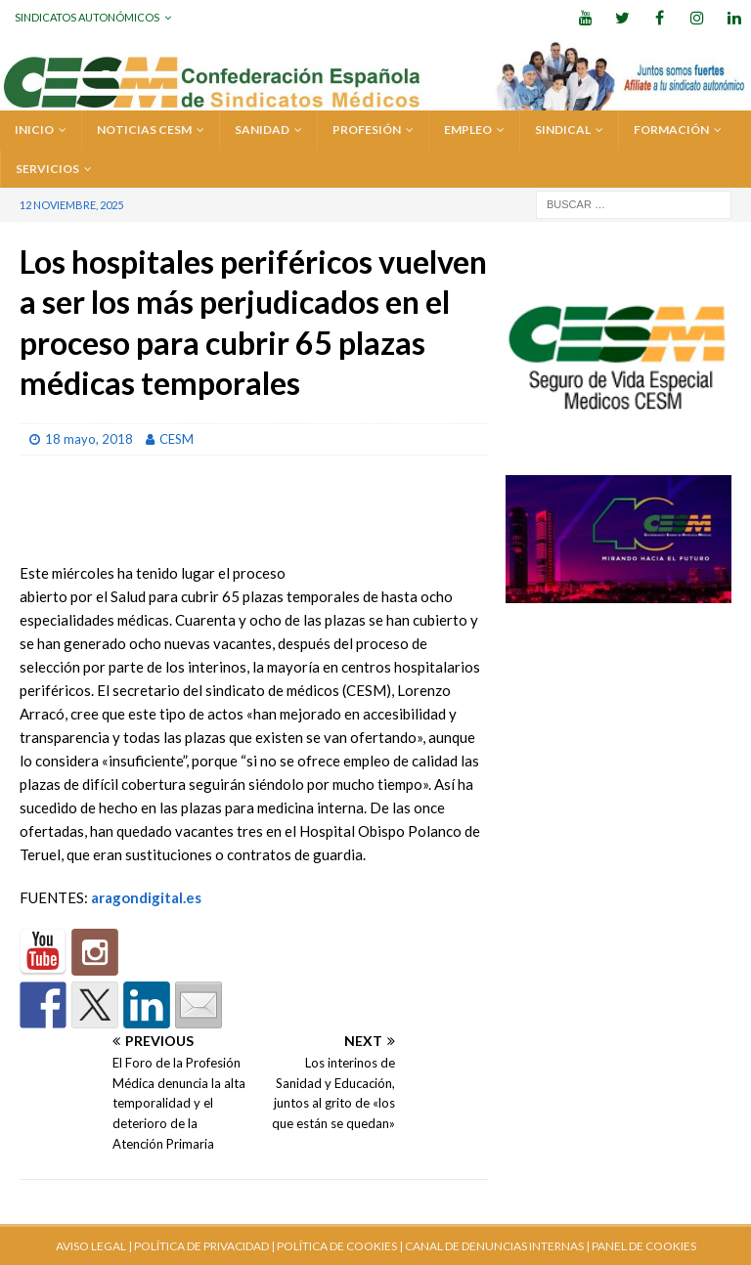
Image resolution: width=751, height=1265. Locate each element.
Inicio (34, 129)
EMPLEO (468, 129)
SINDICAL (563, 129)
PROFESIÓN (366, 129)
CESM (176, 439)
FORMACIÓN (671, 129)
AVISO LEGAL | (94, 1246)
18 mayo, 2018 (89, 439)
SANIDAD (262, 129)
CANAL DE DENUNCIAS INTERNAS (493, 1246)
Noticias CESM (144, 129)
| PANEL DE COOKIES (640, 1246)
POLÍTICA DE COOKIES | (340, 1246)
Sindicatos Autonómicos (87, 17)
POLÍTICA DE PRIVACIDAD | (204, 1246)
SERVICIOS (47, 168)
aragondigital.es (146, 897)
